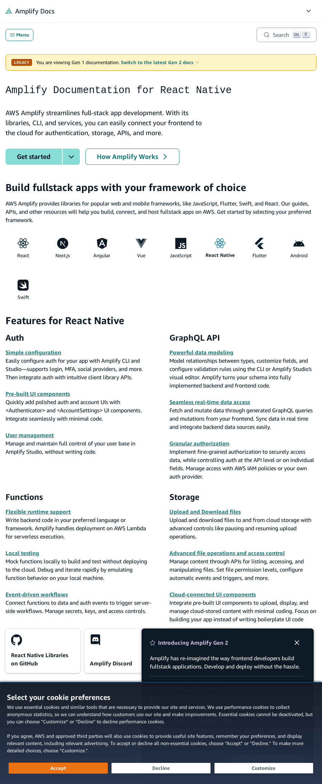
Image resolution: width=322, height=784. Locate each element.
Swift (23, 290)
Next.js (62, 248)
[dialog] (161, 733)
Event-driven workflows (37, 594)
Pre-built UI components (38, 393)
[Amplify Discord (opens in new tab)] (121, 651)
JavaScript (180, 248)
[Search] (286, 35)
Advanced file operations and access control (227, 553)
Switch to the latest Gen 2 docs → (160, 62)
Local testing (22, 553)
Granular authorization (199, 443)
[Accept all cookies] (58, 768)
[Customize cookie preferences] (263, 768)
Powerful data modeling (201, 352)
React (23, 248)
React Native (220, 248)
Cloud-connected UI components (212, 594)
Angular (101, 248)
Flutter (259, 248)
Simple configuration (33, 352)
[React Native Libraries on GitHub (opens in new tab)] (43, 651)
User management (30, 435)
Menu (19, 35)
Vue (141, 248)
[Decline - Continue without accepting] (160, 768)
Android (299, 248)
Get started (34, 156)
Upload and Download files (205, 511)
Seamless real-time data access (209, 402)
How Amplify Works (132, 156)
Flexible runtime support (38, 511)
